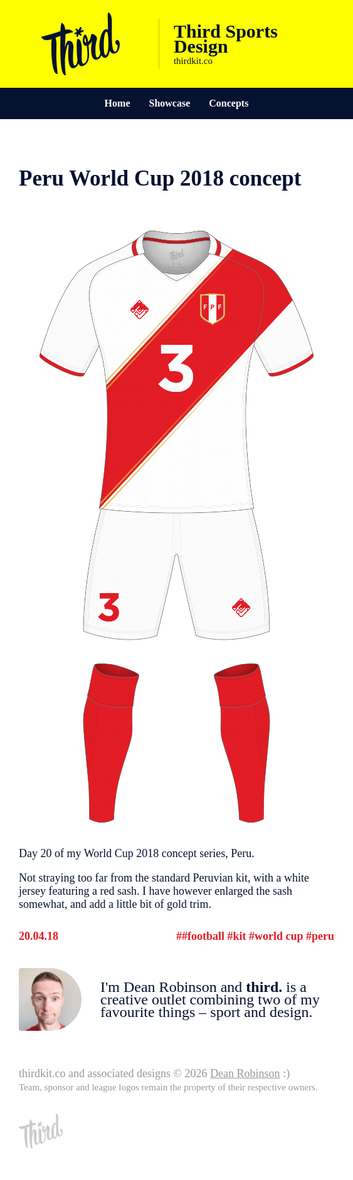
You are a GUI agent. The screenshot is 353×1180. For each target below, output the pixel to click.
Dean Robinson (245, 1073)
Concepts (228, 103)
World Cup (279, 936)
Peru (323, 936)
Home (117, 103)
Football (205, 936)
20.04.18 (38, 936)
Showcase (169, 103)
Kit (239, 936)
